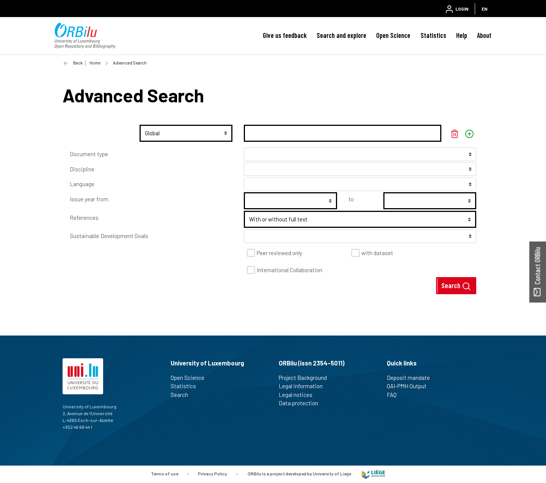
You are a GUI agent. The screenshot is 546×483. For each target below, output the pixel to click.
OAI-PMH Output (410, 386)
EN (484, 8)
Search (456, 286)
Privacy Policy (212, 473)
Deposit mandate (411, 377)
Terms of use (164, 473)
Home (94, 62)
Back (78, 62)
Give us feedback (285, 35)
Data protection (302, 403)
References (84, 217)
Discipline (82, 169)
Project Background (306, 377)
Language (82, 183)
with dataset (377, 252)
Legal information (304, 386)
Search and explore (341, 35)
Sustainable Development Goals (109, 235)
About (484, 35)
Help (461, 35)
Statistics (433, 35)
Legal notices (299, 394)
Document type (89, 154)
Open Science (393, 35)
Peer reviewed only (279, 252)
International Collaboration (289, 270)
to (351, 199)
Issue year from (89, 199)
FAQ (395, 394)
